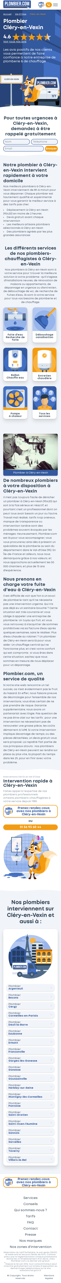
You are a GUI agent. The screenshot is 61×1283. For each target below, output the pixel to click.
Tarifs (30, 1216)
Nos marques (30, 1240)
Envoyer (51, 148)
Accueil (7, 14)
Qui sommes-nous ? (30, 1210)
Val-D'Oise (20, 14)
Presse (30, 1234)
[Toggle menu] (55, 5)
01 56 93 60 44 (30, 827)
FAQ (30, 1222)
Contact (30, 1228)
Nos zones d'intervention (30, 1246)
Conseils (30, 1204)
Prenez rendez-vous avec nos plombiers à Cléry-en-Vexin (28, 811)
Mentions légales (49, 1277)
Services (30, 1198)
